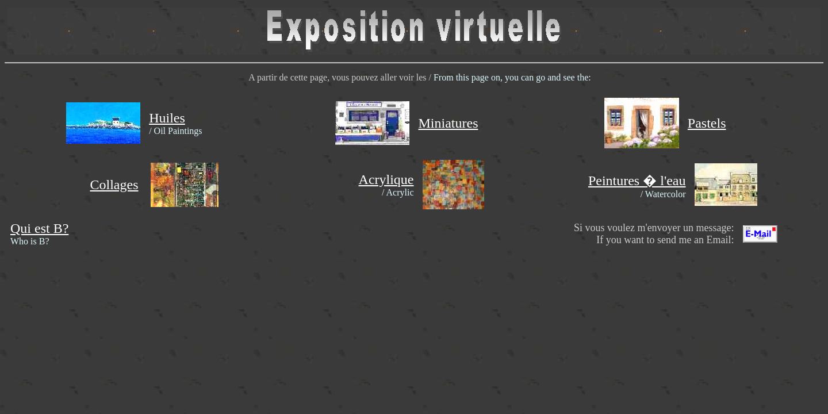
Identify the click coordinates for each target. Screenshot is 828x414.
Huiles (167, 117)
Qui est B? (39, 228)
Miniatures (448, 123)
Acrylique (386, 179)
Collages (114, 184)
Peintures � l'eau (637, 180)
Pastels (707, 123)
